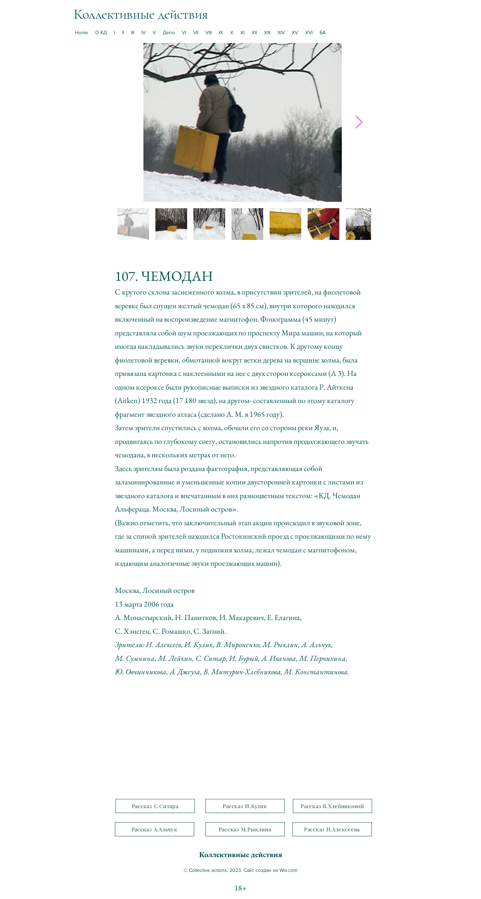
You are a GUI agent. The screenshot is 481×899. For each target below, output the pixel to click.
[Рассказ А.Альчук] (154, 829)
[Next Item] (359, 122)
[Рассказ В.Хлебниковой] (332, 806)
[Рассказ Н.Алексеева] (332, 829)
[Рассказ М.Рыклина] (245, 829)
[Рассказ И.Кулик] (245, 806)
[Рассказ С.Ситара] (155, 806)
